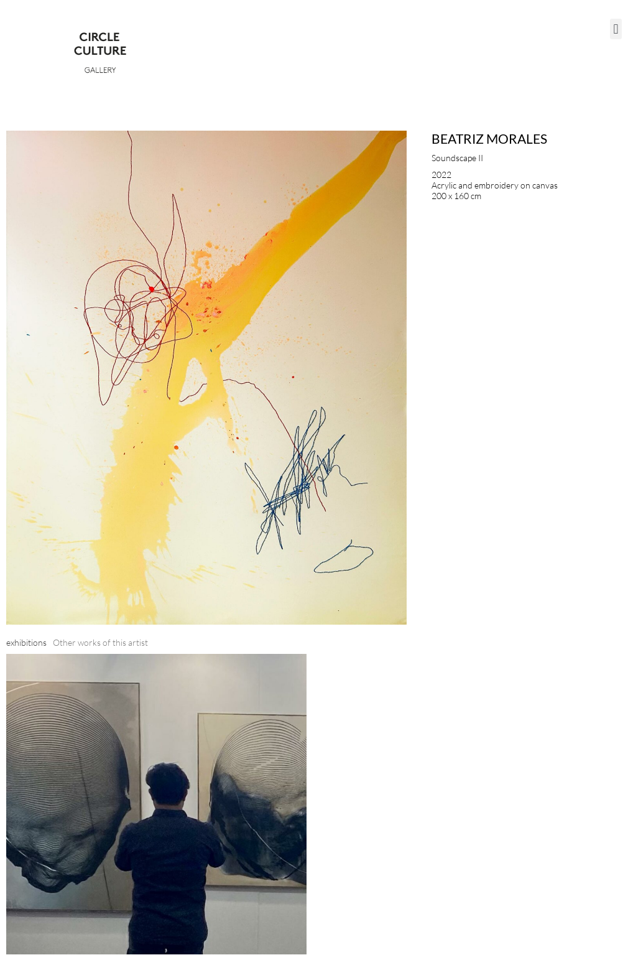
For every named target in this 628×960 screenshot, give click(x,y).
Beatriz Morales (489, 138)
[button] (616, 29)
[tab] (26, 642)
